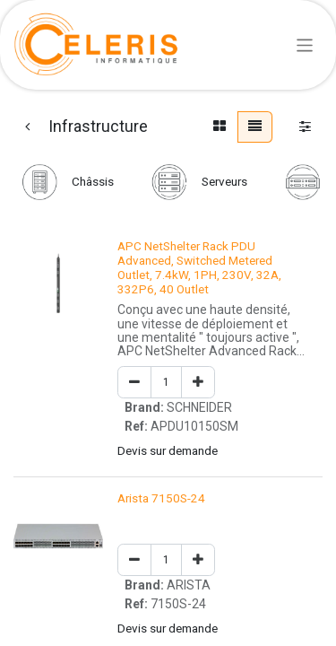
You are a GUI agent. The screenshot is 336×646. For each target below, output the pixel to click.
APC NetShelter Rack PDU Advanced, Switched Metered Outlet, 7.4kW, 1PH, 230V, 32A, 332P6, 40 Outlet (199, 268)
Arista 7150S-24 (161, 498)
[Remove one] (134, 382)
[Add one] (198, 382)
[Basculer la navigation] (305, 44)
